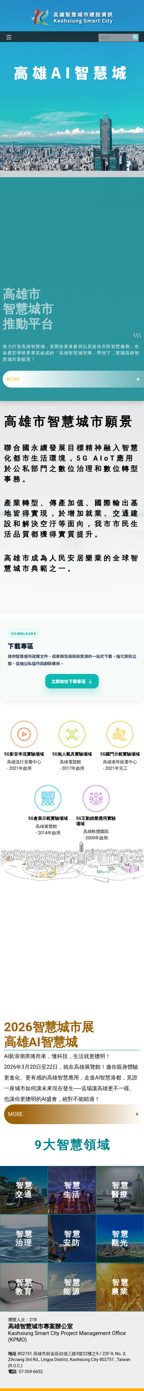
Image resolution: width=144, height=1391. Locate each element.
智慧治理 (24, 1239)
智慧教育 (24, 1287)
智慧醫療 (120, 1190)
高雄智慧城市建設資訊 (72, 17)
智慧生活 (72, 1190)
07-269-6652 (31, 1371)
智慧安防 (72, 1239)
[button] (135, 37)
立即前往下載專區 (72, 681)
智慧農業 (120, 1287)
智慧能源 (72, 1287)
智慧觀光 (120, 1239)
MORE (13, 379)
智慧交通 (24, 1190)
